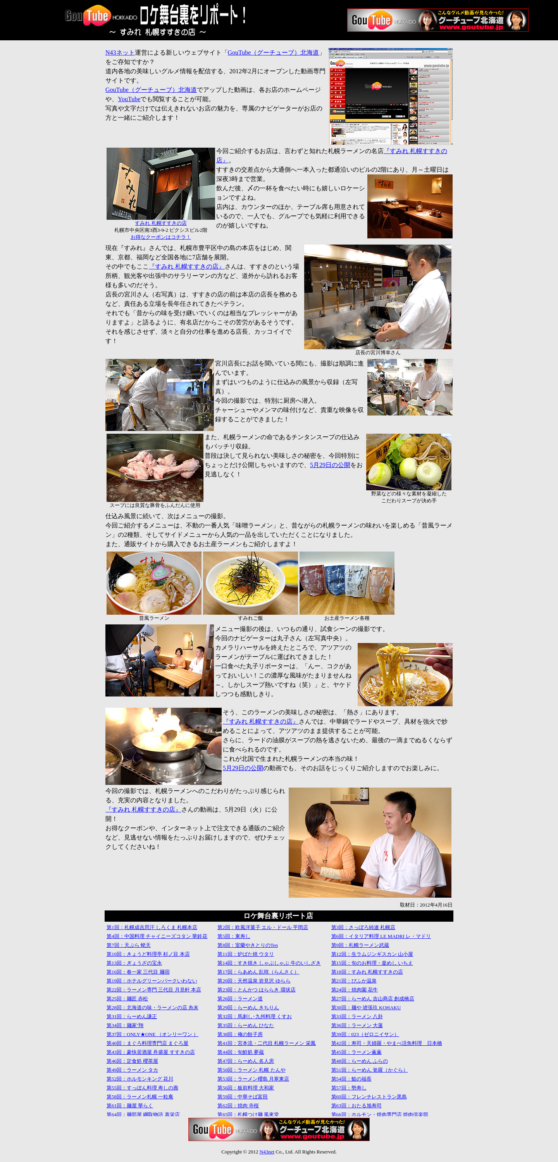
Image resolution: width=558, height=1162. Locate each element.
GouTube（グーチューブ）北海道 (273, 52)
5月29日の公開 (330, 465)
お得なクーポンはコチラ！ (161, 237)
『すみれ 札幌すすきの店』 (187, 266)
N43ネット (120, 52)
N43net (267, 1152)
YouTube (129, 99)
